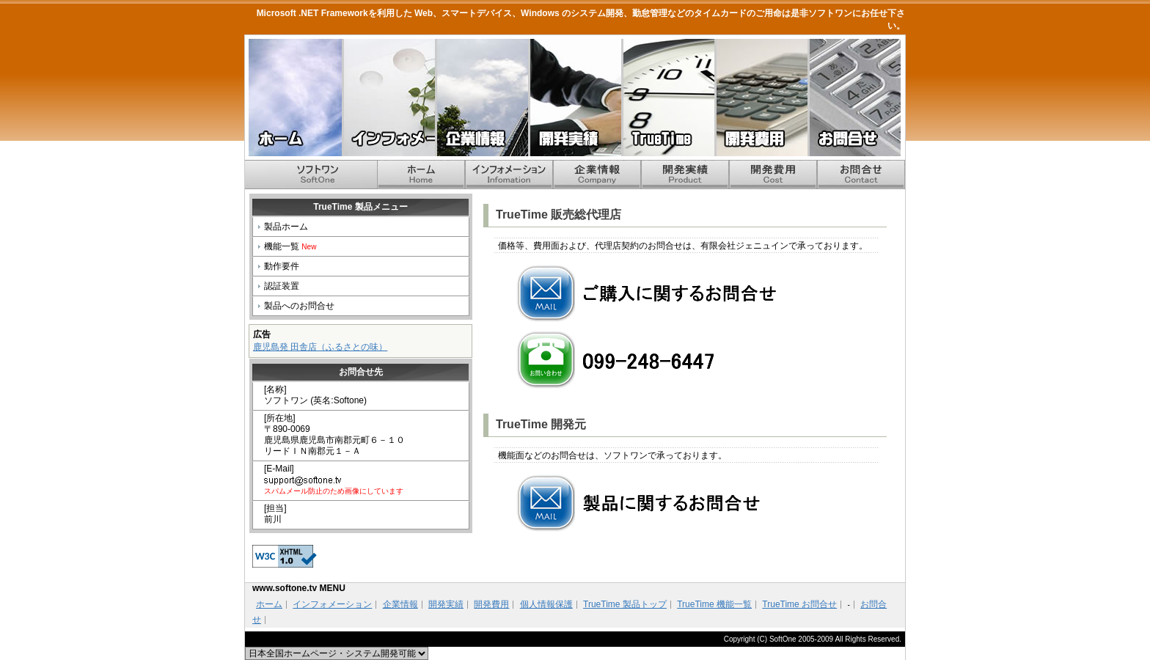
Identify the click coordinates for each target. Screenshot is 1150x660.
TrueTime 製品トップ (625, 604)
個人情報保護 (546, 604)
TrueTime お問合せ (799, 604)
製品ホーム (286, 226)
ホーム (295, 97)
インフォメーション (388, 97)
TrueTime (667, 97)
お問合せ (854, 97)
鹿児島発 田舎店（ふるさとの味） (320, 347)
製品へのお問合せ (299, 306)
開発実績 (574, 97)
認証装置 (281, 286)
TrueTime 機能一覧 (714, 604)
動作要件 (281, 266)
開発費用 (760, 97)
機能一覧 (290, 246)
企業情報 (481, 97)
